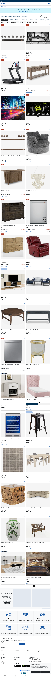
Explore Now (6, 603)
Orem (2, 653)
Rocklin (39, 650)
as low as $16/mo (29, 92)
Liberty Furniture (13, 16)
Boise (28, 650)
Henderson (17, 650)
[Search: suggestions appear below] (25, 7)
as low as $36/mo (4, 444)
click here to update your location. (25, 11)
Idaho (28, 649)
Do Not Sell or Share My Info (24, 670)
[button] (4, 20)
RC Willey (2, 16)
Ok (35, 671)
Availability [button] (36, 19)
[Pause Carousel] (1, 1)
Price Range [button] (21, 19)
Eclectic (22, 16)
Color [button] (27, 19)
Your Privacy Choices (45, 671)
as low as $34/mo (29, 231)
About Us (2, 663)
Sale (5, 16)
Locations (3, 647)
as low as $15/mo (4, 57)
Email (2, 642)
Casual (25, 16)
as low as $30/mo (29, 57)
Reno (16, 651)
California (40, 649)
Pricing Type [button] (42, 19)
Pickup (8, 16)
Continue (22, 644)
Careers (2, 660)
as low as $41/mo (4, 479)
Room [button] (31, 19)
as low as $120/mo (29, 513)
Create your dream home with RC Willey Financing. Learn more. (25, 1)
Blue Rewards (3, 662)
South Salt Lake (3, 654)
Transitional (18, 16)
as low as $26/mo (4, 196)
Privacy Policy (43, 669)
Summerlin (17, 653)
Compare (23, 57)
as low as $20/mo (29, 266)
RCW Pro (2, 658)
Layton (2, 651)
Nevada (16, 649)
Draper (2, 650)
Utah (2, 649)
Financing (2, 661)
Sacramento (40, 651)
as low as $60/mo (4, 92)
